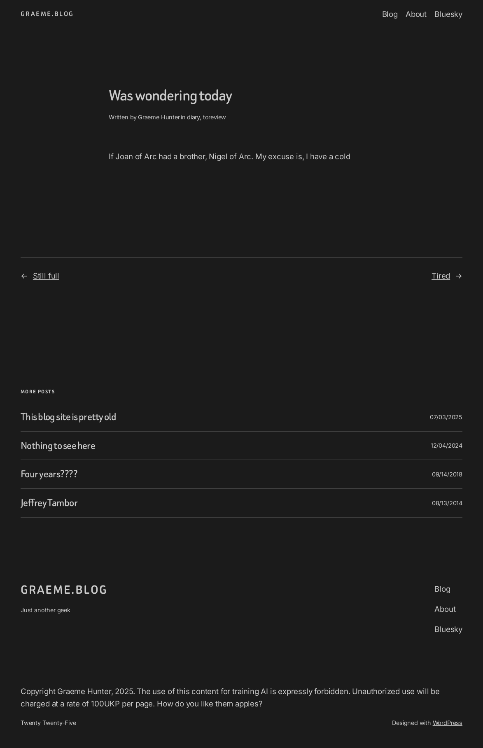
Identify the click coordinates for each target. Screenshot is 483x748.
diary (193, 117)
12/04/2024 (446, 445)
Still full (46, 276)
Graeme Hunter (159, 117)
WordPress (447, 722)
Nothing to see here (58, 446)
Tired (441, 276)
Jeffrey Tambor (49, 503)
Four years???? (49, 474)
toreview (214, 117)
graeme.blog (47, 14)
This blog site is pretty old (68, 417)
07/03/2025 (446, 416)
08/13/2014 (447, 502)
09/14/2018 (447, 474)
